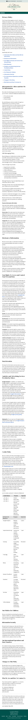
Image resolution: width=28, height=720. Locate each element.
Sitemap (25, 716)
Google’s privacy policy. (16, 414)
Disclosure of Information (10, 58)
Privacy (10, 716)
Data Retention (7, 64)
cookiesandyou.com (8, 466)
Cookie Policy (7, 70)
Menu (2, 13)
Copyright (3, 716)
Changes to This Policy (9, 80)
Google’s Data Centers (15, 394)
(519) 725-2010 (19, 1)
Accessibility (14, 716)
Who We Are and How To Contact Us (12, 82)
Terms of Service (20, 716)
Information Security (9, 74)
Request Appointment (11, 1)
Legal (7, 716)
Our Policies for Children (10, 72)
